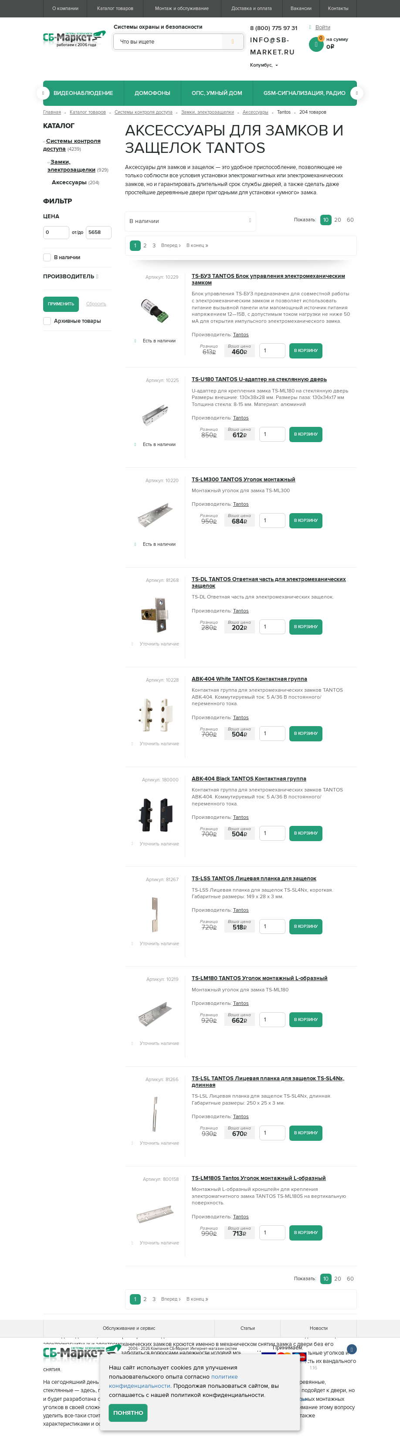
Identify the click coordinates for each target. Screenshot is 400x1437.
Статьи (248, 1328)
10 (326, 219)
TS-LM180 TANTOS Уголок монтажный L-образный (260, 978)
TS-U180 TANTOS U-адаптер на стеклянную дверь (259, 379)
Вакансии (301, 8)
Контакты (338, 8)
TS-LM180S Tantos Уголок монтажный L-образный (259, 1178)
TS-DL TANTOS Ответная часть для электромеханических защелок (269, 582)
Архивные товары (77, 321)
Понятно (128, 1413)
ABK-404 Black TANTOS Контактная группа (249, 779)
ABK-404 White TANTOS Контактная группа (249, 679)
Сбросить (96, 304)
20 (337, 219)
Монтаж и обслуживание (182, 8)
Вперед (171, 245)
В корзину (306, 350)
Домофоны (152, 93)
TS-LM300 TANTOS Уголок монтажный (243, 480)
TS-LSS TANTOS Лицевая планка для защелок (254, 879)
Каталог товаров (115, 8)
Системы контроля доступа (144, 112)
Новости (319, 1328)
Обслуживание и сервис (129, 1328)
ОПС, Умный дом (217, 93)
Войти (322, 27)
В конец (197, 245)
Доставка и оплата (251, 8)
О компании (65, 8)
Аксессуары (255, 112)
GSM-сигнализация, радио (305, 93)
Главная (52, 112)
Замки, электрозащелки (207, 112)
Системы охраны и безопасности (158, 27)
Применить (61, 304)
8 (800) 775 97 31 (273, 28)
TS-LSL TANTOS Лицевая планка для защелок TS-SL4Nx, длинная (268, 1082)
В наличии (67, 257)
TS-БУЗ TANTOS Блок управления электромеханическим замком (268, 279)
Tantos (241, 334)
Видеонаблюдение (83, 93)
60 (350, 219)
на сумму (337, 43)
